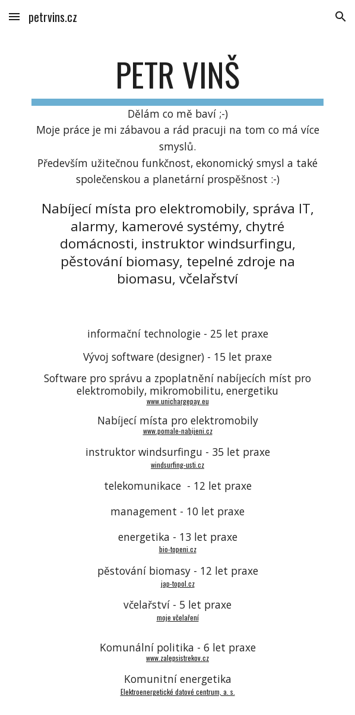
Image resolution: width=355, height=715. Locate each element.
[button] (14, 16)
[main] (177, 171)
